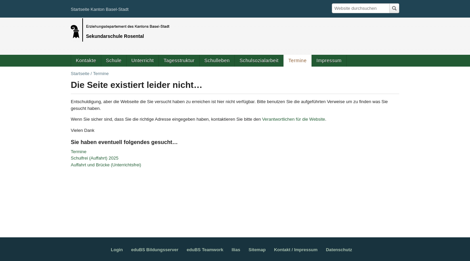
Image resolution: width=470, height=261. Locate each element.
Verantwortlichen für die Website (293, 119)
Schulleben (217, 60)
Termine (298, 60)
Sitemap (257, 249)
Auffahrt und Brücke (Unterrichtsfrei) (106, 164)
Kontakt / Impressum (296, 249)
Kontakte (86, 60)
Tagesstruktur (179, 60)
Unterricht (142, 60)
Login (117, 249)
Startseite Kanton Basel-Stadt (100, 9)
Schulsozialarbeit (258, 60)
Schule (114, 60)
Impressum (329, 60)
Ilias (236, 249)
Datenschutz (339, 249)
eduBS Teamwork (205, 249)
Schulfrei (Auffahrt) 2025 (95, 158)
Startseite (80, 73)
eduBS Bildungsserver (154, 249)
